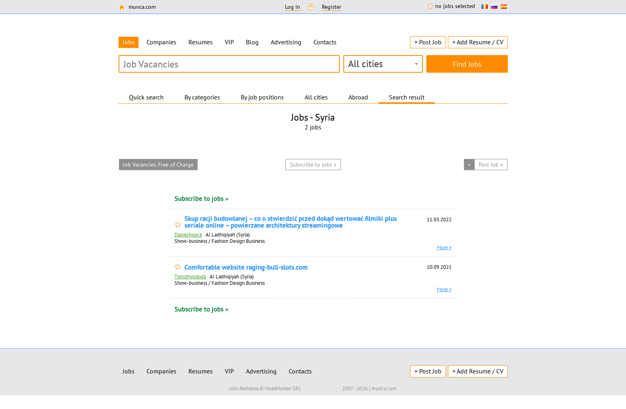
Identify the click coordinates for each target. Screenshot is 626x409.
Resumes (200, 42)
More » (444, 247)
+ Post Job (428, 42)
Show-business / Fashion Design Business (219, 241)
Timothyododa (190, 276)
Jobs (129, 371)
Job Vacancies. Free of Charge (158, 164)
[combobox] (383, 64)
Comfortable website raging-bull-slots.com (246, 267)
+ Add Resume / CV (477, 42)
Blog (252, 42)
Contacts (325, 42)
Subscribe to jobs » (201, 198)
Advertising (286, 42)
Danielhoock (188, 234)
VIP (229, 42)
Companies (161, 42)
